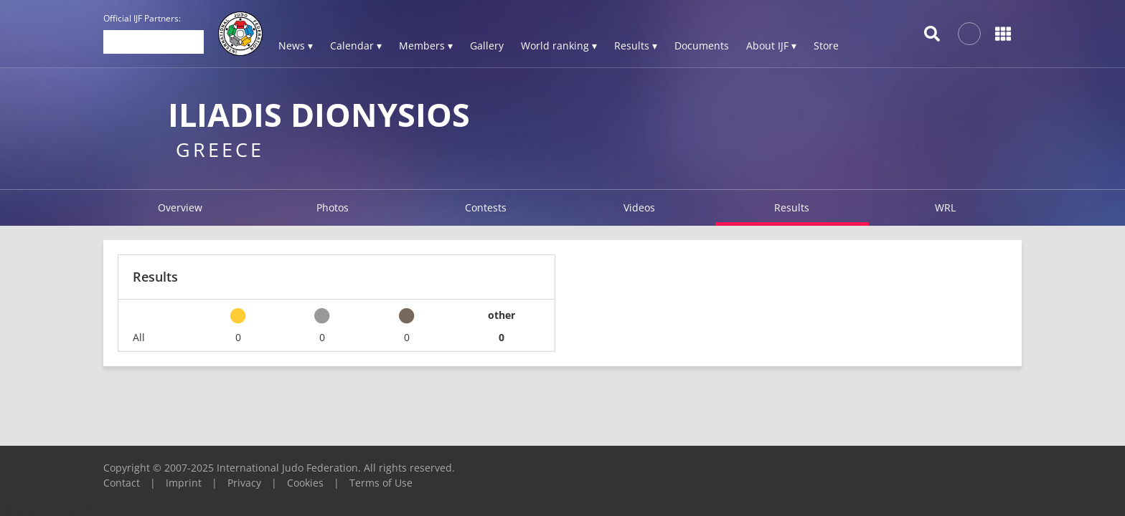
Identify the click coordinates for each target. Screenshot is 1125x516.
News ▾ (295, 45)
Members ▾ (426, 45)
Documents (701, 45)
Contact (121, 482)
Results (791, 207)
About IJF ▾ (771, 45)
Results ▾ (635, 45)
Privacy (244, 482)
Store (826, 45)
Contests (486, 207)
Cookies (305, 482)
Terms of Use (381, 482)
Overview (180, 207)
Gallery (487, 45)
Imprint (184, 482)
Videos (639, 207)
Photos (332, 207)
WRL (945, 207)
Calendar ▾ (356, 45)
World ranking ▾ (559, 45)
